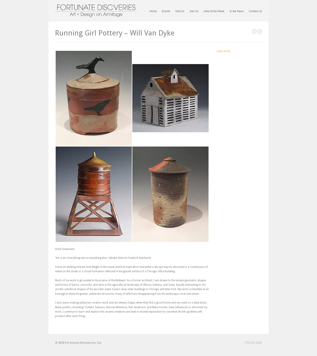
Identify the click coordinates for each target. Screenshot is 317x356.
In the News (236, 11)
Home (153, 11)
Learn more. (223, 51)
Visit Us (179, 11)
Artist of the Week (214, 11)
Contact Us (255, 11)
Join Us (194, 11)
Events (166, 11)
